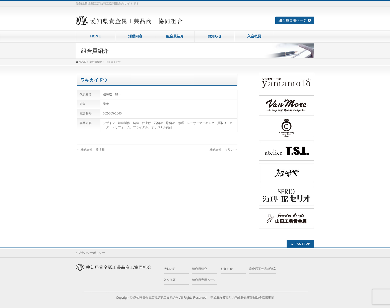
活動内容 (170, 269)
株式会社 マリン (223, 149)
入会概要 (170, 280)
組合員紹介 (199, 269)
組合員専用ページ (293, 20)
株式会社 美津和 (91, 149)
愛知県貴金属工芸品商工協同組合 (155, 297)
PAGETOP (302, 243)
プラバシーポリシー (91, 253)
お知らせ (227, 269)
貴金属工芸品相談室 (262, 269)
